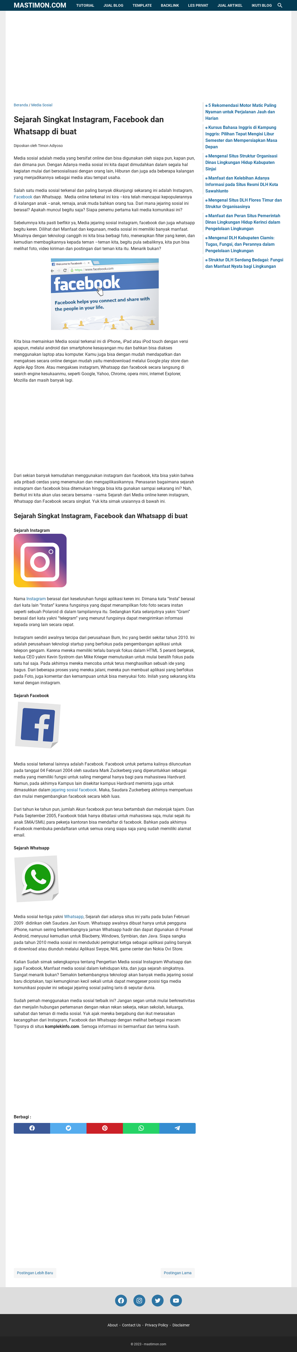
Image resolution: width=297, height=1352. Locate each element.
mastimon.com (40, 5)
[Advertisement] (148, 56)
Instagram (36, 598)
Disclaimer (181, 1325)
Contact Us (131, 1325)
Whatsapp (74, 916)
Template (142, 5)
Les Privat (198, 5)
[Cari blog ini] (280, 5)
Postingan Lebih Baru (35, 1273)
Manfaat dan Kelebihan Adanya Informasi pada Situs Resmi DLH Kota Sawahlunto (241, 184)
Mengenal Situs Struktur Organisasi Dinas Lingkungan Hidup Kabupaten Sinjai (241, 162)
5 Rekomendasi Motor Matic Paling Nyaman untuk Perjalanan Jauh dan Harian (240, 112)
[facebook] (32, 1128)
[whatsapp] (141, 1128)
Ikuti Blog (262, 5)
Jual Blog (113, 5)
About (113, 1325)
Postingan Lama (178, 1273)
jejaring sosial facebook (74, 789)
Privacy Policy (156, 1325)
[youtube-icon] (176, 1301)
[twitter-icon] (158, 1301)
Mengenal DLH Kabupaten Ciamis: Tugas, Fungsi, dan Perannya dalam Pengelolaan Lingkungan (240, 244)
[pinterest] (105, 1128)
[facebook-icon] (121, 1301)
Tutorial (85, 5)
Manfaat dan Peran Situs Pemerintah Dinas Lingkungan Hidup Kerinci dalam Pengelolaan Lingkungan (242, 222)
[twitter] (68, 1128)
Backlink (170, 5)
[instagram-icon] (139, 1301)
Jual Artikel (230, 5)
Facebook (23, 196)
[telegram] (177, 1128)
